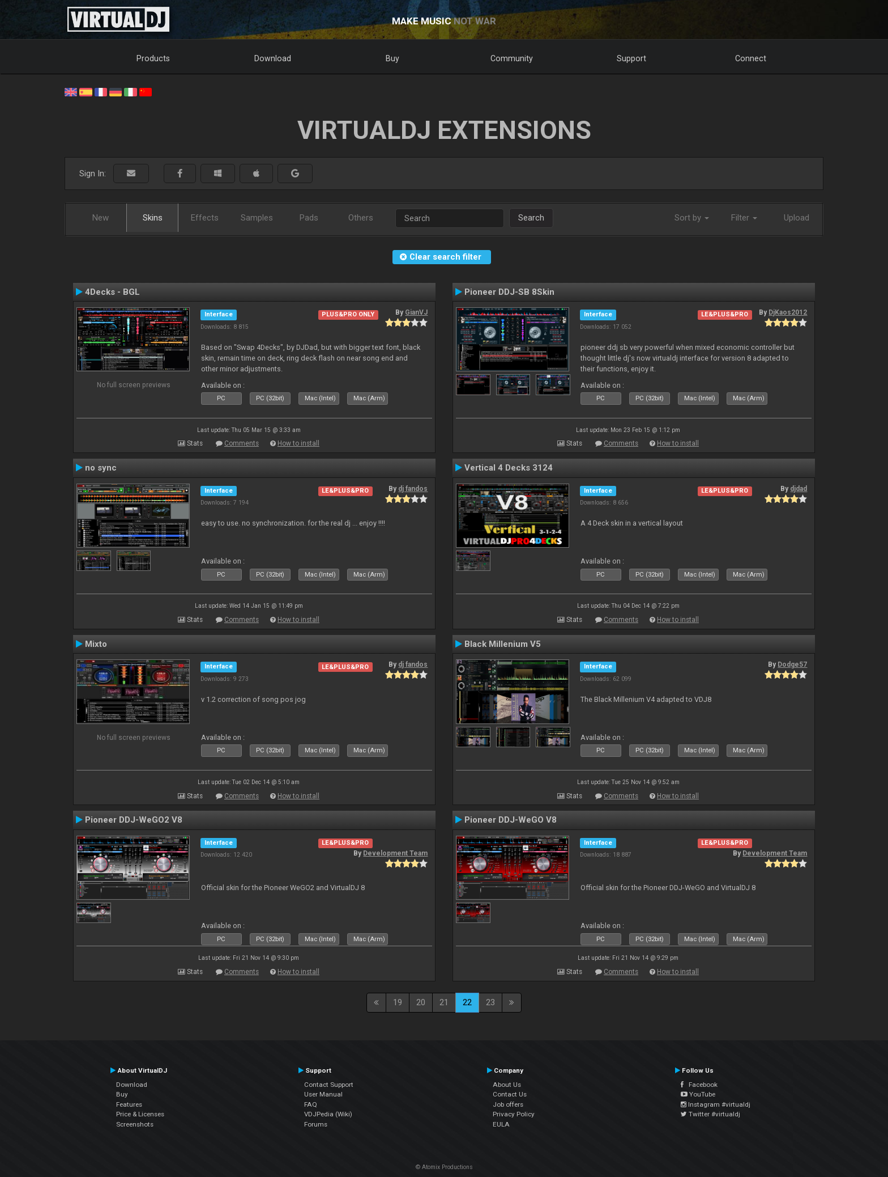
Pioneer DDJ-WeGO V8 (510, 820)
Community (511, 58)
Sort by (691, 218)
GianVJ (416, 312)
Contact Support (328, 1085)
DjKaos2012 (788, 312)
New (100, 218)
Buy (392, 58)
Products (153, 58)
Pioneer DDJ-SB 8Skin (509, 292)
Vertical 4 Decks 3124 (508, 468)
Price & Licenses (140, 1114)
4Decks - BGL (112, 292)
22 (467, 1002)
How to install (298, 443)
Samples (257, 218)
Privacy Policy (514, 1114)
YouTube (698, 1094)
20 (420, 1002)
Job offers (508, 1104)
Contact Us (510, 1094)
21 (444, 1002)
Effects (205, 218)
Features (129, 1104)
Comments (241, 443)
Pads (309, 218)
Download (272, 58)
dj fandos (413, 489)
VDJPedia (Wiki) (328, 1114)
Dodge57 (792, 664)
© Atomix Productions (444, 1167)
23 (490, 1002)
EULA (501, 1124)
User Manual (323, 1094)
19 (397, 1002)
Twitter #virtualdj (710, 1114)
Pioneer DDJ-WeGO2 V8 (133, 820)
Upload (796, 218)
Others (360, 218)
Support (631, 58)
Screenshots (134, 1124)
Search (531, 218)
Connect (750, 58)
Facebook (699, 1085)
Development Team (395, 853)
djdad (798, 489)
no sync (101, 468)
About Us (507, 1085)
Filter (744, 218)
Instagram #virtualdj (715, 1104)
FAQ (310, 1104)
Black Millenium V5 (502, 644)
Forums (315, 1124)
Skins (153, 218)
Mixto (96, 644)
